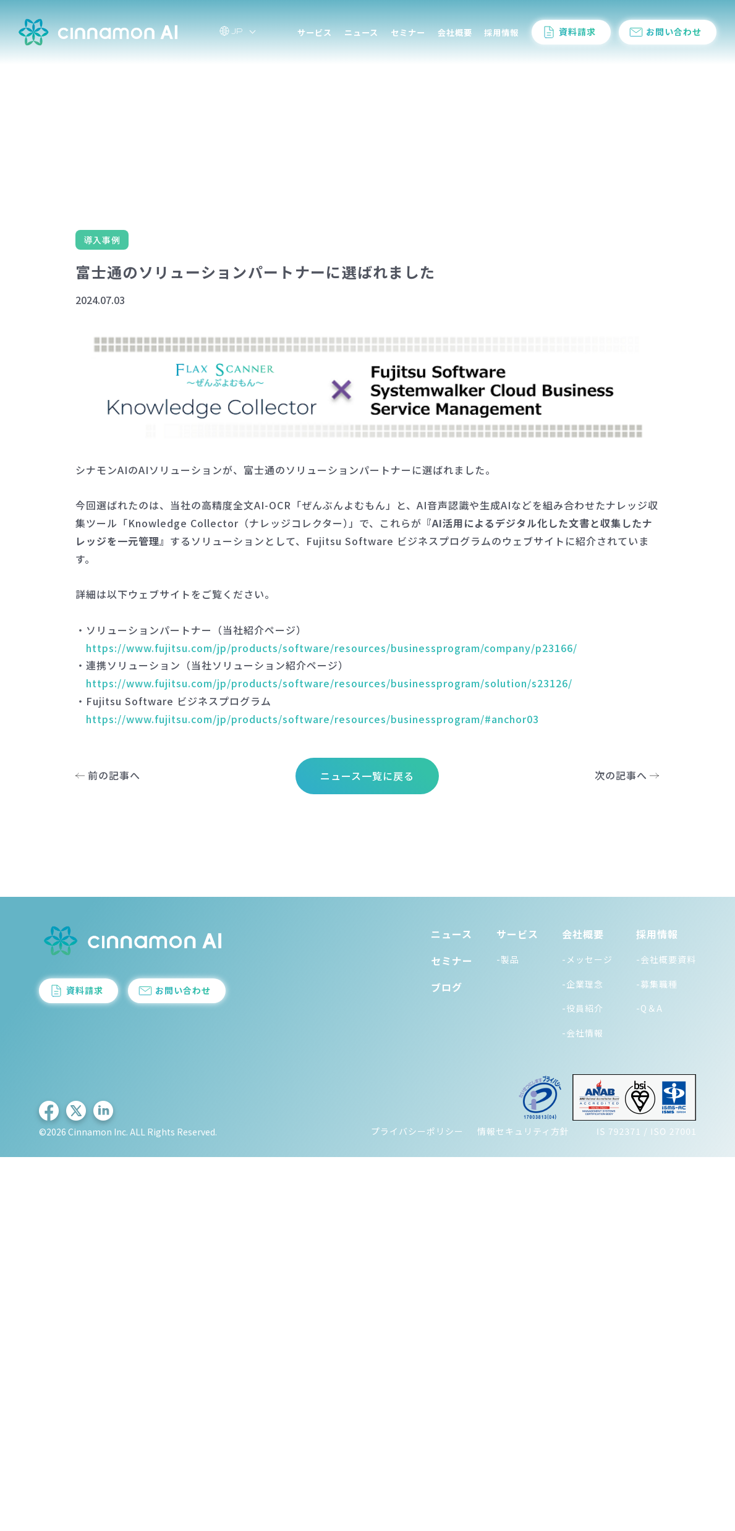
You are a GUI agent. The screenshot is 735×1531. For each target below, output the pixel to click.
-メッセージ (587, 959)
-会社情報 (582, 1033)
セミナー (408, 37)
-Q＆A (649, 1008)
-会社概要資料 (666, 959)
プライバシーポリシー (417, 1131)
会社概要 (455, 37)
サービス (314, 37)
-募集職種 (657, 984)
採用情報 (501, 37)
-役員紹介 (582, 1008)
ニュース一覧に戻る (367, 775)
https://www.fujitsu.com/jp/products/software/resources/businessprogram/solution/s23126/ (329, 683)
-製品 (507, 959)
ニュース (361, 37)
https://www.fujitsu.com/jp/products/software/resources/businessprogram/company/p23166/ (331, 647)
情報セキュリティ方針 (523, 1131)
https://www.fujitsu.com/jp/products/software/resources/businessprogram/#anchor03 (312, 718)
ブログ (446, 987)
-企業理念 (582, 984)
